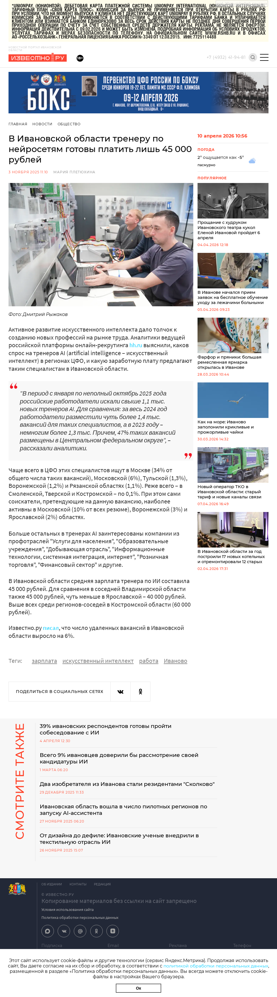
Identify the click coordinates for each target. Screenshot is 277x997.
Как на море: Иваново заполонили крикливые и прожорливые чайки (233, 417)
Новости (43, 124)
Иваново (175, 660)
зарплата (44, 660)
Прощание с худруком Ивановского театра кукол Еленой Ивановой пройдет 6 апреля (233, 212)
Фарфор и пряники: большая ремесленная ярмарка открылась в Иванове (233, 351)
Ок (138, 988)
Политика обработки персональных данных (79, 926)
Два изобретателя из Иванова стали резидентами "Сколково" (115, 789)
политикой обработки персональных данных (215, 966)
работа (148, 660)
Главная (18, 124)
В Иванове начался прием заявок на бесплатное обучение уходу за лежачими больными (233, 283)
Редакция (104, 894)
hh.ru (136, 345)
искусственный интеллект (98, 660)
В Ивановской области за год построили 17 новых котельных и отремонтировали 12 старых (233, 548)
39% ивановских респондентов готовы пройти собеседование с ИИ (109, 729)
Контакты (78, 894)
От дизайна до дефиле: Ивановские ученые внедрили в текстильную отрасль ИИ (124, 848)
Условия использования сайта (67, 918)
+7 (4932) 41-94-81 (226, 57)
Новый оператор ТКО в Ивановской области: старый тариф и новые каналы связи (233, 482)
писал (51, 628)
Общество (69, 124)
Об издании (51, 894)
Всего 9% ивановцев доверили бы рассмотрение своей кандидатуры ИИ (123, 759)
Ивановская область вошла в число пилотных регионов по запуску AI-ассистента (128, 818)
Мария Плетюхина (74, 172)
